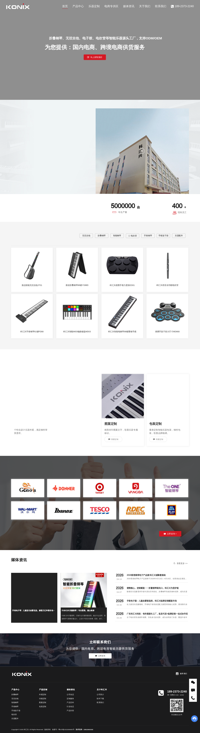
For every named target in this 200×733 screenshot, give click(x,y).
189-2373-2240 (182, 6)
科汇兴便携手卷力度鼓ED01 (122, 285)
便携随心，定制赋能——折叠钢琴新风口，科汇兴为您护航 (153, 587)
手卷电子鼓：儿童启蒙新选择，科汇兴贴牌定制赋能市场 (152, 600)
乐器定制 (94, 6)
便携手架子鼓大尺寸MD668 (167, 331)
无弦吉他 (86, 236)
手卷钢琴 (148, 236)
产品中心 (78, 6)
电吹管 (132, 236)
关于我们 (144, 6)
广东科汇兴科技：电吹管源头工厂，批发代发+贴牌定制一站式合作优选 (157, 615)
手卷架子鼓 (163, 236)
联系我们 (160, 6)
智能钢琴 (117, 236)
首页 (65, 6)
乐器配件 (179, 236)
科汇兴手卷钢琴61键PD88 (32, 331)
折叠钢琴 (102, 236)
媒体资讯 (128, 6)
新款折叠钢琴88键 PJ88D (77, 285)
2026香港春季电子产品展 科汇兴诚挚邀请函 (146, 574)
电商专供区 (111, 6)
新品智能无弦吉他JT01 (32, 285)
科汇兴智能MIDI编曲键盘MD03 (77, 331)
